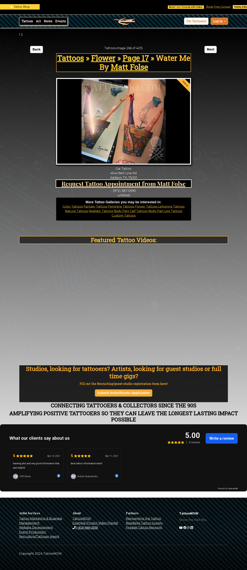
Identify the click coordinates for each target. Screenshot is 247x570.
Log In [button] (218, 21)
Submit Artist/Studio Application (123, 393)
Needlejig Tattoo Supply (144, 523)
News (48, 21)
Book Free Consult (222, 6)
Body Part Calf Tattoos (131, 211)
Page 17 (135, 58)
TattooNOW (81, 518)
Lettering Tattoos (171, 206)
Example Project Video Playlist (95, 523)
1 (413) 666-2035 (85, 528)
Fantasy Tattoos (95, 206)
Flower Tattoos (146, 206)
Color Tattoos (73, 206)
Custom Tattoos (124, 215)
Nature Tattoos (76, 211)
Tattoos (27, 21)
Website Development (36, 527)
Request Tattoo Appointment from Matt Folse (124, 183)
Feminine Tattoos (121, 206)
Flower (103, 58)
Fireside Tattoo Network (144, 527)
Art (38, 21)
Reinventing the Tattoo (143, 518)
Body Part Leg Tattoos (165, 211)
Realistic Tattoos (101, 211)
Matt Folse (129, 67)
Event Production (32, 532)
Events (60, 21)
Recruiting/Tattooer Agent (39, 536)
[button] (196, 21)
